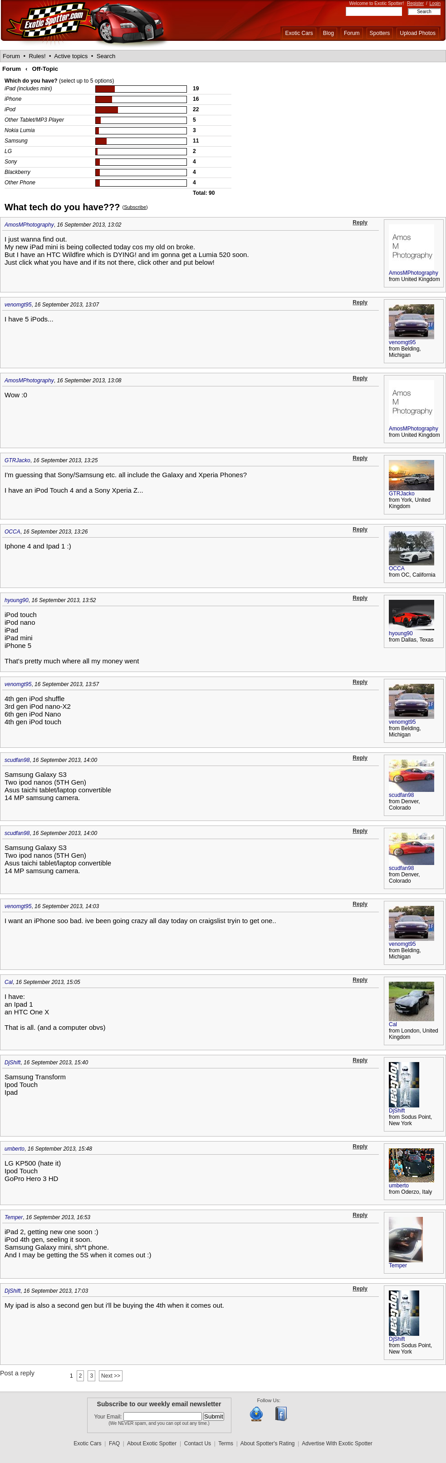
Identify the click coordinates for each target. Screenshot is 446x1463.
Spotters (380, 33)
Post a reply (17, 1373)
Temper (14, 1217)
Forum (352, 33)
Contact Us (197, 1443)
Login (435, 3)
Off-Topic (45, 68)
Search (106, 56)
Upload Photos (418, 33)
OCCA (12, 532)
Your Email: (108, 1417)
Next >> (110, 1376)
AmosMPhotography (29, 225)
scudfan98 (17, 760)
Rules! (37, 56)
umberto (15, 1149)
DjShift (12, 1062)
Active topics (71, 56)
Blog (328, 33)
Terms (225, 1443)
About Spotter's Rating (267, 1443)
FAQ (114, 1443)
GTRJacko (17, 460)
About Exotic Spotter (151, 1443)
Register (415, 3)
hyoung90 (17, 600)
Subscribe (135, 207)
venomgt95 (18, 304)
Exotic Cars (299, 33)
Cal (9, 982)
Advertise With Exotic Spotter (337, 1443)
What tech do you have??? (62, 207)
